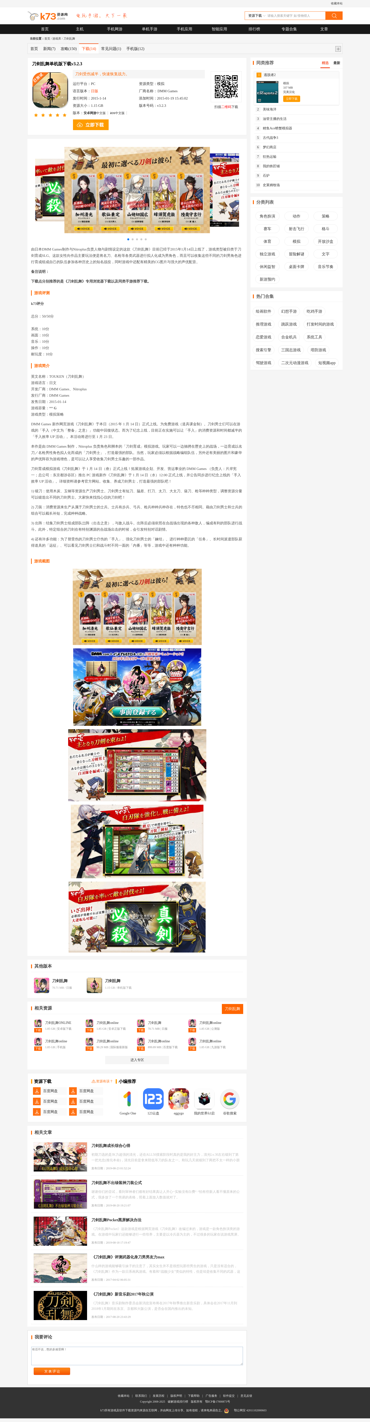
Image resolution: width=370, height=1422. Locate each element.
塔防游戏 (318, 350)
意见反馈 (246, 1399)
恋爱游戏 (263, 337)
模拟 (296, 241)
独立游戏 (267, 254)
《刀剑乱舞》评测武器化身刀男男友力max (127, 1257)
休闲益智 (267, 267)
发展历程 (158, 1399)
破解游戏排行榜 (178, 1405)
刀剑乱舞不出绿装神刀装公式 (116, 1183)
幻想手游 (289, 311)
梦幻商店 (266, 147)
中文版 (95, 113)
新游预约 (267, 279)
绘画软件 (263, 311)
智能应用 (219, 29)
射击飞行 (296, 229)
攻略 (69, 49)
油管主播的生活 (271, 119)
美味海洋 (266, 109)
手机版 (135, 49)
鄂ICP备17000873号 (217, 1405)
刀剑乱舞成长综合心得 (110, 1146)
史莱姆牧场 (268, 185)
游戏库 (56, 38)
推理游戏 (263, 324)
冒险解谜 (296, 254)
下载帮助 (194, 1399)
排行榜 (254, 29)
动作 (296, 216)
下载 (89, 49)
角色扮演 (267, 216)
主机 (80, 29)
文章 (324, 29)
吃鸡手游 (314, 311)
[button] (128, 239)
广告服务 (211, 1399)
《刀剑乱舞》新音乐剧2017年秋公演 (122, 1294)
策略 (326, 216)
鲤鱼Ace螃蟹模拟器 (274, 128)
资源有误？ (102, 1081)
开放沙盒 (325, 241)
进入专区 (137, 1060)
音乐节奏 (325, 267)
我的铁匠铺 (268, 166)
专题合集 (289, 29)
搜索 (333, 16)
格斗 (326, 229)
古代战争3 (267, 137)
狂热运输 (266, 156)
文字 (326, 254)
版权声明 (176, 1399)
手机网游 (114, 29)
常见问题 (111, 49)
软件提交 (229, 1399)
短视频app (327, 363)
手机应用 (184, 29)
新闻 (49, 49)
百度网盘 (50, 1091)
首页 (45, 29)
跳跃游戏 (289, 324)
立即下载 (292, 98)
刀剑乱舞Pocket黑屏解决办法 (116, 1220)
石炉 (263, 175)
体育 (267, 241)
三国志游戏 (291, 350)
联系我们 (141, 1399)
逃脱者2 (266, 75)
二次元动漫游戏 (294, 363)
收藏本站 (337, 3)
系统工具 (314, 337)
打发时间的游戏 (320, 324)
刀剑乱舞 (69, 38)
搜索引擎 (263, 350)
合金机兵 (289, 337)
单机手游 (149, 29)
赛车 (267, 229)
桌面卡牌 (296, 267)
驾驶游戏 (263, 363)
